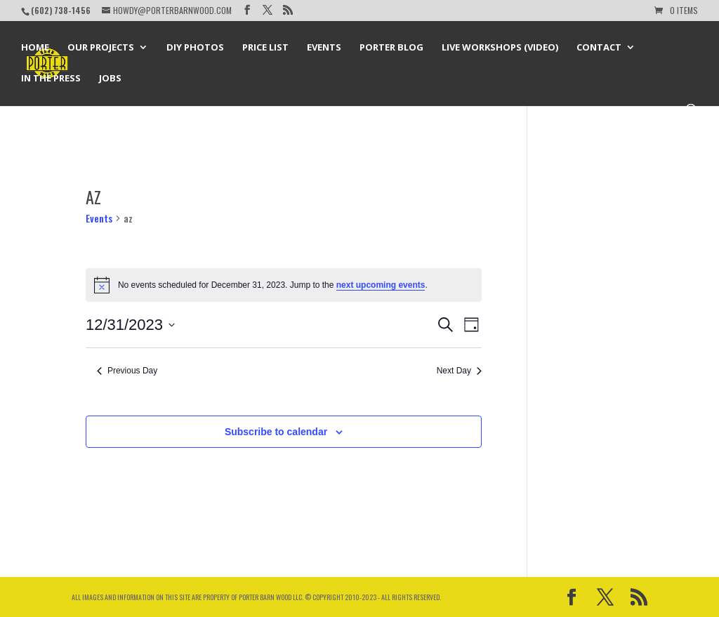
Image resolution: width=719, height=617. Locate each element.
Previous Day (127, 371)
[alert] (284, 285)
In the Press (51, 78)
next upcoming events (381, 285)
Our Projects (100, 47)
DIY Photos (195, 47)
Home (35, 47)
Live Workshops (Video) (500, 47)
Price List (265, 47)
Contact (598, 47)
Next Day (459, 371)
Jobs (110, 78)
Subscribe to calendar (276, 431)
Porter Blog (391, 47)
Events (324, 47)
